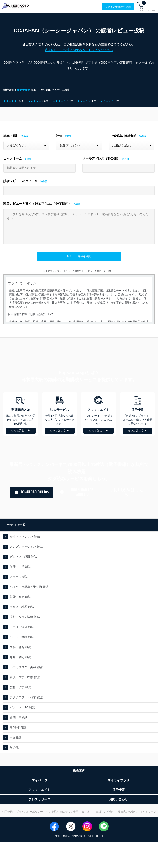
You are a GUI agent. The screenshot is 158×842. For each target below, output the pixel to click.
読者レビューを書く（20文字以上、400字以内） (37, 203)
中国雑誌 (15, 737)
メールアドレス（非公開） (101, 158)
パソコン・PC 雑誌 (22, 707)
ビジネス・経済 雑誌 (23, 556)
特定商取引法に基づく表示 (62, 811)
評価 (59, 136)
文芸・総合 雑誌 (20, 647)
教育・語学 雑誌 (20, 687)
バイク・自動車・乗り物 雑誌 (29, 586)
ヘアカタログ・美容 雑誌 (26, 667)
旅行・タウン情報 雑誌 (25, 617)
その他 (14, 747)
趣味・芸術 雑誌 (20, 657)
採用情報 (118, 790)
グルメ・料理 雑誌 (22, 607)
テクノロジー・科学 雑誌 (26, 697)
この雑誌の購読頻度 (123, 136)
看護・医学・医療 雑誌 (25, 677)
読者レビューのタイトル (20, 181)
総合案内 (79, 770)
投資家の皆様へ (127, 811)
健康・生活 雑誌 (20, 566)
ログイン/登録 (118, 6)
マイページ (39, 780)
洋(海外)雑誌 (18, 727)
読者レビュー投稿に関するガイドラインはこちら (79, 50)
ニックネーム (12, 158)
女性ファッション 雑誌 (25, 536)
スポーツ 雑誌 (19, 576)
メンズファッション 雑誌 (26, 546)
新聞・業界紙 (18, 717)
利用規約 (7, 811)
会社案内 (87, 811)
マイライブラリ (118, 780)
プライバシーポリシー (29, 811)
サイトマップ (148, 811)
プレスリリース (39, 799)
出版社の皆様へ (105, 811)
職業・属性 (11, 136)
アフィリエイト (39, 790)
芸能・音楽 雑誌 (20, 597)
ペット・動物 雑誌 (22, 637)
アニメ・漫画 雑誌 (22, 627)
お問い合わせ (118, 799)
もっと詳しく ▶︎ (20, 430)
